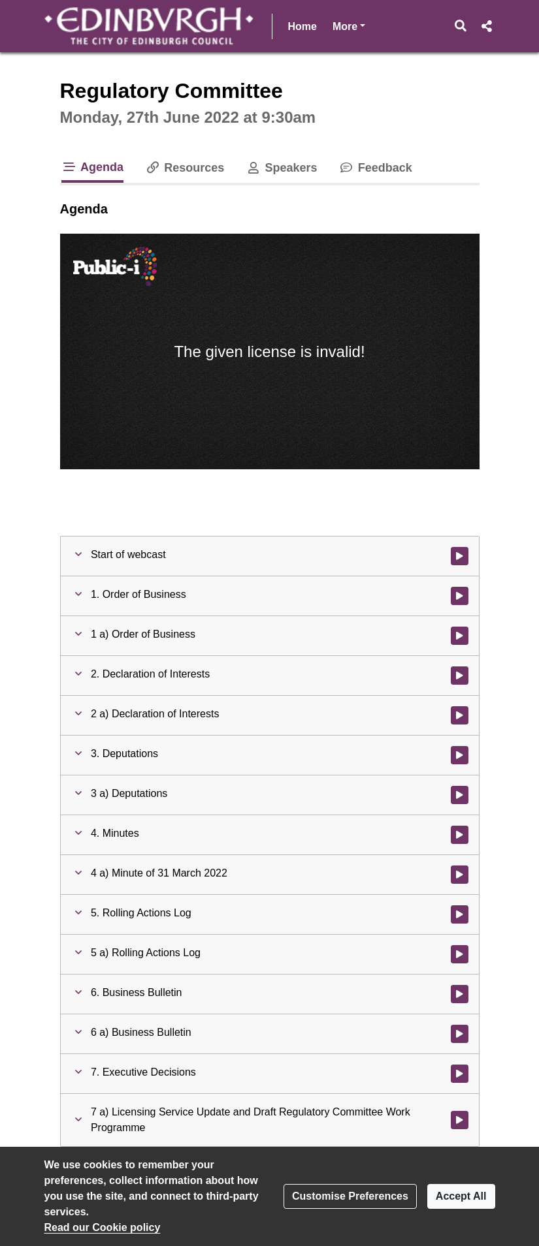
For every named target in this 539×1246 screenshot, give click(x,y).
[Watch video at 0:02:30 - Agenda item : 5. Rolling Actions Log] (459, 914)
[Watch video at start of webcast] (459, 556)
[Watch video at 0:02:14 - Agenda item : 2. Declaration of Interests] (459, 675)
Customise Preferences (350, 1196)
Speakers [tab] (281, 167)
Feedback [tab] (375, 167)
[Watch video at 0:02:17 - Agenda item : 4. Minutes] (459, 835)
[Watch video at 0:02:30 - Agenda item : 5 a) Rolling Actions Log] (459, 954)
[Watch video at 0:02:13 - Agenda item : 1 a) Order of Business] (459, 636)
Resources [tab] (184, 167)
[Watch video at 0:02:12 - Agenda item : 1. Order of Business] (459, 596)
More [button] (349, 25)
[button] (460, 26)
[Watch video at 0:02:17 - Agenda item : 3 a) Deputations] (459, 795)
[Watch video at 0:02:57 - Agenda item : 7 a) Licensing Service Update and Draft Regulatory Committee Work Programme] (459, 1120)
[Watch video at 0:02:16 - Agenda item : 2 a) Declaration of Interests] (459, 715)
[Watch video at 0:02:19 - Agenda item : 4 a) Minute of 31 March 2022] (459, 874)
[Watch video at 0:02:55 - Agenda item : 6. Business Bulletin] (459, 994)
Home (302, 26)
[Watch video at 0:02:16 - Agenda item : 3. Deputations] (459, 755)
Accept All (461, 1196)
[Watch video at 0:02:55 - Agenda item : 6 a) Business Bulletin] (459, 1034)
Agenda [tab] (92, 167)
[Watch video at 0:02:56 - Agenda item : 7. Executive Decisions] (459, 1074)
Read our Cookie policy (102, 1227)
